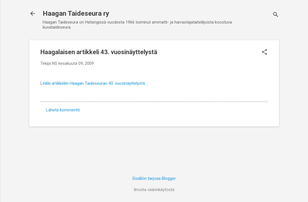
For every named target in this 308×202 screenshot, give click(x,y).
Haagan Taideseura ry (76, 13)
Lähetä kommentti (63, 110)
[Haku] (275, 15)
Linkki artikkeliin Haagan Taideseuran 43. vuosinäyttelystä (92, 83)
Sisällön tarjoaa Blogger (154, 178)
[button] (264, 52)
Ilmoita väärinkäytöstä (154, 189)
